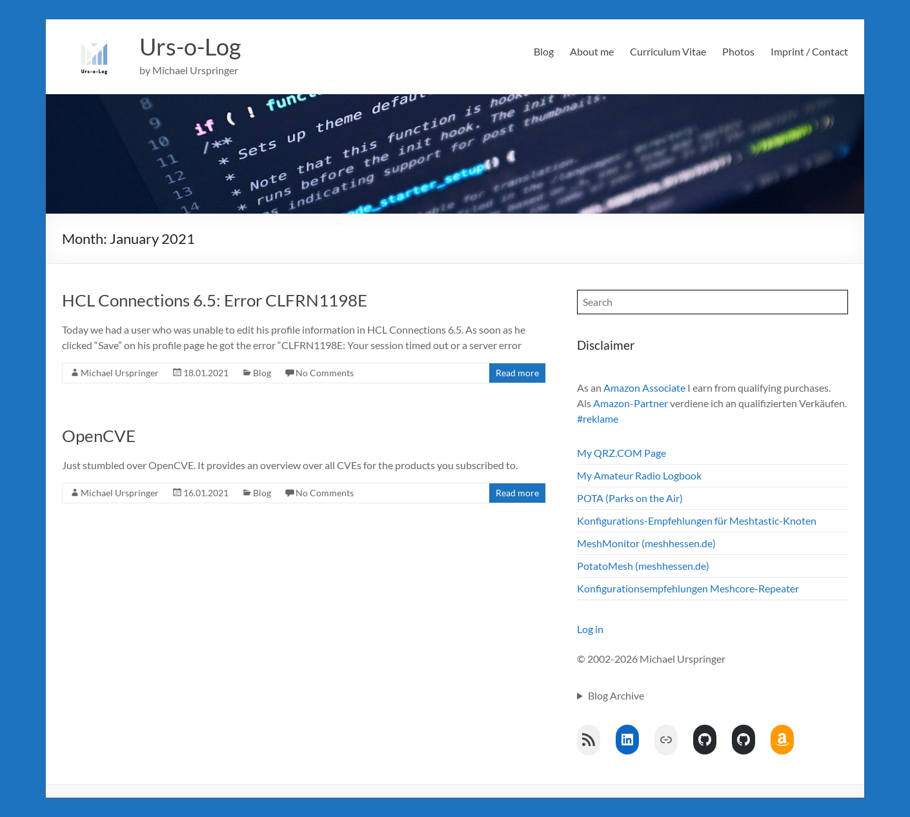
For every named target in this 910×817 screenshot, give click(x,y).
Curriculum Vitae (668, 51)
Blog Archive (616, 695)
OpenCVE (99, 435)
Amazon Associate (644, 387)
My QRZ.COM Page (621, 453)
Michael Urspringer (120, 372)
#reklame (597, 418)
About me (592, 51)
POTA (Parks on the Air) (630, 498)
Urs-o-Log (190, 47)
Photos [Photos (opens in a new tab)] (738, 51)
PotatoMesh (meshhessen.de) (643, 566)
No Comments (325, 372)
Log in (590, 629)
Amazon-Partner (630, 403)
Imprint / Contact (809, 51)
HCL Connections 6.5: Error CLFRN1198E (214, 300)
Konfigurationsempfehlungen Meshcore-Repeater (688, 588)
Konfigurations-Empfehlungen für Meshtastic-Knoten (696, 520)
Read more (517, 372)
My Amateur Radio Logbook (639, 475)
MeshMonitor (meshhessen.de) (646, 543)
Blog (544, 51)
